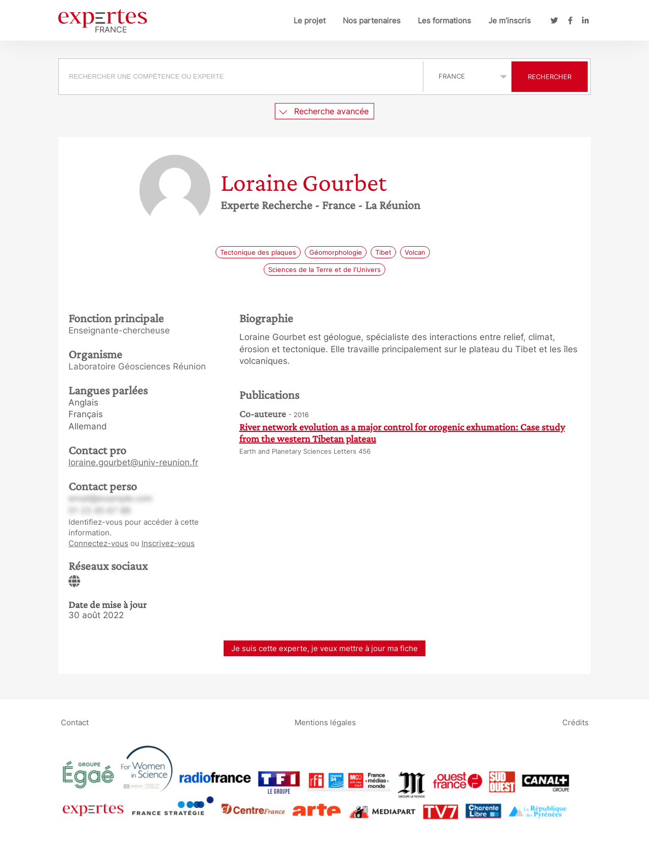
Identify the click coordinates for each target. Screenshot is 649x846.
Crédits (575, 722)
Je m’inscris (509, 20)
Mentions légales (325, 722)
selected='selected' (467, 76)
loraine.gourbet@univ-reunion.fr (133, 462)
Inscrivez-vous (168, 543)
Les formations (444, 20)
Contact (75, 722)
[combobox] (242, 76)
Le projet (310, 20)
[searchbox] (241, 76)
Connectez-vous (98, 543)
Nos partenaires (372, 20)
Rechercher (549, 77)
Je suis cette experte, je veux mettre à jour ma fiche (324, 648)
